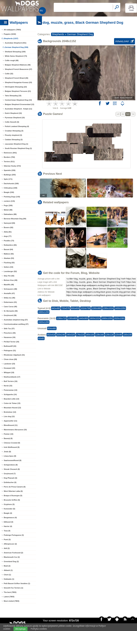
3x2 (122, 114)
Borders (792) (9, 157)
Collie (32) (9, 74)
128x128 (109, 334)
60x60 (41, 338)
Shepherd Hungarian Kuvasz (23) (18, 82)
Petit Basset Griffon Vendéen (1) (17, 583)
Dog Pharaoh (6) (10, 478)
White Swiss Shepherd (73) (16, 56)
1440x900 (83, 318)
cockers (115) (9, 201)
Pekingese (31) (10, 350)
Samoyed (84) (9, 223)
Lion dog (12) (9, 416)
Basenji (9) (8, 438)
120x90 (118, 334)
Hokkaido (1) (9, 579)
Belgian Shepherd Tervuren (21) (18, 91)
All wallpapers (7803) (12, 30)
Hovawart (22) (9, 368)
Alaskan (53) (9, 258)
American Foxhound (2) (13, 553)
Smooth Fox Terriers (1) (13, 588)
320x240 (61, 334)
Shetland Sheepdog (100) (15, 52)
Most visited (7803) (11, 601)
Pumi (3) (7, 539)
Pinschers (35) (10, 333)
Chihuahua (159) (10, 188)
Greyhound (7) (10, 474)
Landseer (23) (9, 364)
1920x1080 (119, 318)
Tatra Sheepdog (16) (13, 96)
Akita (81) (8, 232)
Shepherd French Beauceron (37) (18, 69)
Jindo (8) (7, 452)
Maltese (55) (9, 254)
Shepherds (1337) (11, 38)
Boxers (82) (8, 227)
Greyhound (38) (10, 315)
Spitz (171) (8, 179)
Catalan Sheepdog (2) (13, 139)
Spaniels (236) (9, 170)
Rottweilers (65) (10, 245)
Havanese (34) (9, 337)
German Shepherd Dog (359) (16, 47)
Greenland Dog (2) (11, 561)
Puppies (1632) (10, 34)
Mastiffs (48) (9, 285)
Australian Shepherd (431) (15, 43)
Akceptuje (20, 628)
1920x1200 (43, 322)
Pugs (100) (8, 205)
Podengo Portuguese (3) (14, 535)
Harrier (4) (8, 526)
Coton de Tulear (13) (12, 403)
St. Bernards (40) (11, 311)
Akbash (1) (8, 570)
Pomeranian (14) (10, 390)
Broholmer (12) (10, 412)
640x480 (56, 308)
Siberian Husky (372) (12, 166)
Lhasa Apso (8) (10, 456)
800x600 (75, 308)
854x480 (52, 328)
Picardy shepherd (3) (13, 135)
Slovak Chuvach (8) (12, 469)
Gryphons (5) (9, 504)
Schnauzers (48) (10, 289)
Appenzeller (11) (10, 421)
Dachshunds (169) (11, 183)
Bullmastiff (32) (10, 346)
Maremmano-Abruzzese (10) (15, 430)
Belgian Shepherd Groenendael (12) (19, 104)
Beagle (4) (8, 513)
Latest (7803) (9, 597)
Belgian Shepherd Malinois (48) (17, 65)
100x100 (127, 334)
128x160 (99, 334)
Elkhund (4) (8, 522)
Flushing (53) (9, 263)
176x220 (80, 334)
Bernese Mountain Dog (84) (15, 219)
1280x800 (72, 318)
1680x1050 (106, 318)
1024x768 (85, 308)
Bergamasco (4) (10, 517)
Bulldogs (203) (10, 175)
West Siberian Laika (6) (13, 491)
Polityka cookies (39, 628)
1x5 (118, 114)
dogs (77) (7, 236)
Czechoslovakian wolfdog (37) (16, 324)
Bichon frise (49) (10, 280)
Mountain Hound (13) (12, 408)
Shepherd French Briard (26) (16, 78)
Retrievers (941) (10, 153)
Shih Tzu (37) (9, 328)
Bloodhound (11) (10, 425)
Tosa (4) (7, 531)
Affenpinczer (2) (10, 544)
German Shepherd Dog (80, 34)
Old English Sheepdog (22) (16, 87)
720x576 (65, 308)
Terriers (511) (9, 161)
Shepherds (58, 34)
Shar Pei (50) (9, 276)
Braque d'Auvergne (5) (13, 495)
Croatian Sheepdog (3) (14, 131)
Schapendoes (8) (11, 465)
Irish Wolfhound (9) (11, 447)
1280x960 (96, 308)
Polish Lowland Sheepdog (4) (17, 126)
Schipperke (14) (10, 394)
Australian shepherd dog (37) (16, 320)
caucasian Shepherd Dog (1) (16, 144)
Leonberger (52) (10, 271)
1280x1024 (108, 308)
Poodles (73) (9, 241)
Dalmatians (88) (10, 214)
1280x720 (61, 318)
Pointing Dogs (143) (12, 197)
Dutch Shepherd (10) (13, 113)
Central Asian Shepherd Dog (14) (18, 100)
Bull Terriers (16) (10, 381)
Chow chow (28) (10, 359)
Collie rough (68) (12, 60)
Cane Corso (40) (10, 306)
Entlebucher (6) (10, 482)
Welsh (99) (8, 210)
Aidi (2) (7, 548)
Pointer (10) (8, 434)
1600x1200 (43, 312)
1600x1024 (94, 318)
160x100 (90, 334)
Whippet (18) (9, 372)
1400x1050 (120, 308)
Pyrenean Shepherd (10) (15, 118)
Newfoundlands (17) (12, 377)
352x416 (51, 334)
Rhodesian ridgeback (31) (14, 355)
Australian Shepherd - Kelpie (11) (18, 109)
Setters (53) (8, 267)
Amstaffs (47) (9, 293)
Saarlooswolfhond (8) (12, 460)
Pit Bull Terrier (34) (11, 342)
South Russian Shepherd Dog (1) (18, 148)
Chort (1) (7, 575)
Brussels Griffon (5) (12, 500)
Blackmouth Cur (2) (12, 557)
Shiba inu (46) (9, 298)
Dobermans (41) (10, 302)
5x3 (127, 114)
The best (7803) (10, 592)
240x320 (70, 334)
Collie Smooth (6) (12, 122)
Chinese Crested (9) (12, 443)
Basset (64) (8, 249)
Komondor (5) (9, 509)
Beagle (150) (9, 192)
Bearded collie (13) (11, 399)
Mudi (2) (7, 566)
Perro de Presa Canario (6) (14, 487)
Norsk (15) (8, 386)
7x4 (132, 114)
